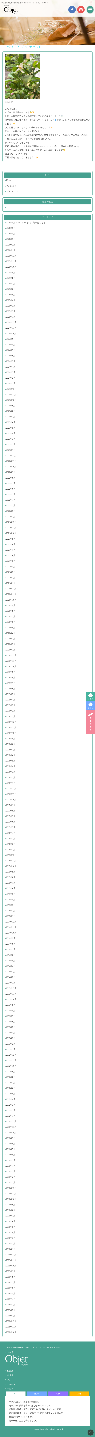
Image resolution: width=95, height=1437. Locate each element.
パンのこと (11, 186)
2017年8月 (10, 811)
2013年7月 (10, 1016)
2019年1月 (10, 716)
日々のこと (11, 180)
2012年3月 (10, 1105)
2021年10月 (11, 533)
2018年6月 (10, 755)
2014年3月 (10, 972)
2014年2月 (10, 977)
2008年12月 (11, 1321)
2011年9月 (10, 1138)
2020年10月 (11, 600)
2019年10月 (11, 666)
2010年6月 (10, 1221)
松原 (58, 1394)
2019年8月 (10, 677)
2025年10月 (11, 267)
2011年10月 (11, 1133)
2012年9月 (10, 1072)
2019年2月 (10, 711)
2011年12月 (11, 1121)
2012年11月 (11, 1060)
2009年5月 (10, 1293)
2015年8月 (10, 877)
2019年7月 (10, 683)
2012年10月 (11, 1066)
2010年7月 (10, 1216)
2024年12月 (11, 322)
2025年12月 (11, 256)
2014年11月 (11, 927)
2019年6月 (10, 689)
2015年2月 (10, 911)
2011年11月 (11, 1127)
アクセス (11, 1384)
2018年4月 (10, 766)
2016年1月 (10, 849)
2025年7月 (10, 283)
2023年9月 (10, 406)
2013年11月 (11, 994)
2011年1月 (10, 1182)
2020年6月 (10, 622)
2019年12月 (11, 655)
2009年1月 (10, 1316)
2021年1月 (10, 583)
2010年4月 (10, 1232)
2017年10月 (11, 799)
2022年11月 (11, 461)
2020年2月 (10, 644)
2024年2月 (10, 378)
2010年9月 (10, 1205)
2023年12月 (11, 389)
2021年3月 (10, 572)
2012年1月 (10, 1116)
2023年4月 (10, 433)
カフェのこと (12, 191)
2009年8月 (10, 1277)
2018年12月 (11, 722)
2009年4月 (10, 1299)
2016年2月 (10, 844)
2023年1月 (10, 450)
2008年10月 (11, 1332)
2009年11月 (11, 1260)
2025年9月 (10, 272)
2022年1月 (10, 517)
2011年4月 (10, 1166)
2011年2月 (10, 1177)
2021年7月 (10, 550)
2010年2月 (10, 1243)
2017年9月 (10, 805)
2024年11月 (11, 328)
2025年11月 (11, 261)
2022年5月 (10, 494)
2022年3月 (10, 505)
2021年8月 (10, 544)
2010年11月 (11, 1194)
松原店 (90, 699)
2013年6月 (10, 1022)
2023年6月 (10, 422)
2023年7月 (10, 417)
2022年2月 (10, 511)
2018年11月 (11, 727)
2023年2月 (10, 444)
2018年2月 (10, 777)
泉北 (79, 1394)
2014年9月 (10, 938)
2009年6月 (10, 1288)
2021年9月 (10, 539)
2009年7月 (10, 1282)
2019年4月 (10, 700)
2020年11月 (11, 594)
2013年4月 (10, 1033)
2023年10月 (11, 400)
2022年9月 (10, 472)
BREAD (90, 722)
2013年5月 (10, 1027)
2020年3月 (10, 639)
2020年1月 (10, 650)
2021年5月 (10, 561)
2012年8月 (10, 1077)
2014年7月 (10, 949)
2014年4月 (10, 966)
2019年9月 (10, 672)
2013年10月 (11, 999)
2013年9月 (10, 1005)
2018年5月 (10, 761)
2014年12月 (11, 922)
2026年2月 (10, 245)
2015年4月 (10, 899)
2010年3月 (10, 1238)
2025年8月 (10, 278)
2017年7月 (10, 816)
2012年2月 (10, 1110)
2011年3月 (10, 1171)
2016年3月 (10, 838)
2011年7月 (10, 1149)
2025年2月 (10, 311)
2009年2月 (10, 1310)
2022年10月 (11, 467)
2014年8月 (10, 944)
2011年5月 (10, 1160)
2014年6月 (10, 955)
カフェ (37, 1394)
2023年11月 (11, 394)
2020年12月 (11, 589)
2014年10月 (11, 933)
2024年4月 (10, 367)
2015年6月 (10, 888)
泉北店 (90, 708)
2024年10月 (11, 333)
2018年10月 (11, 733)
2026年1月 (10, 250)
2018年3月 (10, 772)
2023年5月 (10, 428)
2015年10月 (11, 866)
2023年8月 (10, 411)
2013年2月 (10, 1044)
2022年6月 (10, 489)
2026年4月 (10, 233)
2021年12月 (11, 522)
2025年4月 (10, 300)
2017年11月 (11, 794)
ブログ (10, 1389)
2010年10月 (11, 1199)
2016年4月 (10, 833)
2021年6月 (10, 555)
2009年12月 (11, 1255)
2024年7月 (10, 350)
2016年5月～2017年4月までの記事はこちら (25, 222)
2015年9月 (10, 872)
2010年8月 (10, 1210)
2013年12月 (11, 988)
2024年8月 (10, 345)
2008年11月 (11, 1327)
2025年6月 (10, 289)
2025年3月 (10, 306)
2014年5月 (10, 960)
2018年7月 (10, 750)
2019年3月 (10, 705)
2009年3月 (10, 1304)
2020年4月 (10, 633)
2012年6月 (10, 1088)
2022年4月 (10, 500)
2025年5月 (10, 295)
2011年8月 (10, 1144)
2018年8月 (10, 744)
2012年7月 (10, 1083)
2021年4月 (10, 567)
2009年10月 (11, 1266)
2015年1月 (10, 916)
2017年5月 (10, 827)
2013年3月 (10, 1038)
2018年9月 (10, 738)
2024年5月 (10, 361)
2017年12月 (11, 788)
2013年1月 (10, 1049)
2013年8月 (10, 1010)
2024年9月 (10, 339)
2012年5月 (10, 1094)
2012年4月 (10, 1099)
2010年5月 (10, 1227)
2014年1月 (10, 983)
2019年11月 (11, 661)
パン (9, 1380)
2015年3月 (10, 905)
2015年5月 (10, 894)
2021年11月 (11, 528)
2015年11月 (11, 861)
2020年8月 (10, 611)
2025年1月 (10, 317)
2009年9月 (10, 1271)
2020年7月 (10, 616)
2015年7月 (10, 883)
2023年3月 (10, 439)
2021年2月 (10, 578)
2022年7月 (10, 483)
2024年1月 (10, 383)
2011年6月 (10, 1155)
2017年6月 (10, 822)
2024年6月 (10, 356)
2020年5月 (10, 628)
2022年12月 (11, 456)
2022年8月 (10, 478)
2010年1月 (10, 1249)
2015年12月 (11, 855)
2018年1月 (10, 783)
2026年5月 (10, 228)
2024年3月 (10, 372)
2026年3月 (10, 239)
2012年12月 (11, 1055)
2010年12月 (11, 1188)
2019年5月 (10, 694)
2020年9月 (10, 605)
